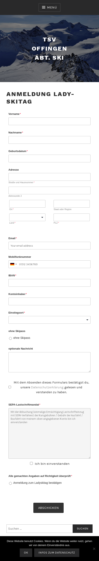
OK (26, 552)
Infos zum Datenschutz (56, 552)
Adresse (13, 169)
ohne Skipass (16, 331)
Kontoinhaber (17, 294)
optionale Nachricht (20, 348)
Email (12, 238)
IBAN (12, 275)
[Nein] (94, 549)
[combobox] (13, 264)
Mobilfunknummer (19, 256)
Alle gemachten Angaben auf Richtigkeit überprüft (40, 476)
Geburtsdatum (18, 151)
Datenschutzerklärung (47, 387)
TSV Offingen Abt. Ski (49, 48)
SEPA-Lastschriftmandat (24, 404)
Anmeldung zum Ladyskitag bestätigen (37, 482)
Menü (52, 7)
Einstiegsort (16, 312)
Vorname (14, 113)
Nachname (15, 132)
